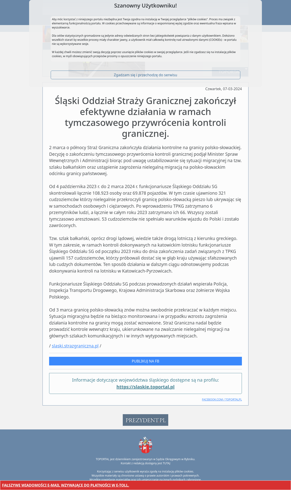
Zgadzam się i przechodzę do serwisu (145, 74)
